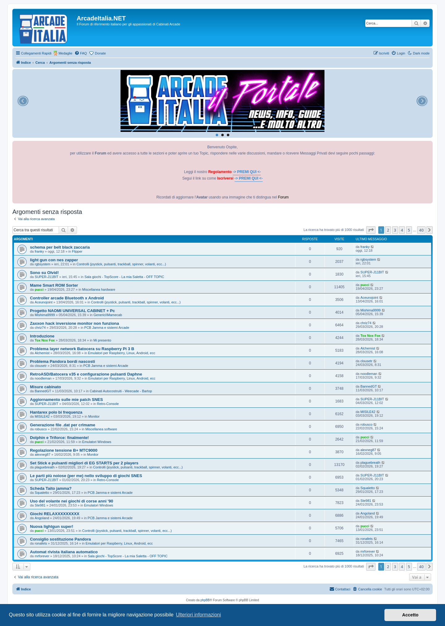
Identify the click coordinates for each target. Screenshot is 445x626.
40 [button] (421, 230)
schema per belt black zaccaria (60, 247)
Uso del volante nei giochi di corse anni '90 (71, 501)
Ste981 (40, 505)
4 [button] (402, 230)
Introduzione (42, 336)
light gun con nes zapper (54, 260)
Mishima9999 (45, 315)
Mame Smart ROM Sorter (54, 285)
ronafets (41, 543)
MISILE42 (42, 416)
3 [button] (395, 230)
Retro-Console (108, 404)
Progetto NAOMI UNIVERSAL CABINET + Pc (72, 310)
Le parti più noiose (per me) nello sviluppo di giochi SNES (86, 475)
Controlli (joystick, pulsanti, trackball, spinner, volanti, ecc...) (121, 264)
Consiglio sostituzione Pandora (60, 539)
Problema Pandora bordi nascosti (62, 361)
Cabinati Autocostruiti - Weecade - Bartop (121, 391)
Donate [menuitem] (100, 53)
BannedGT (43, 391)
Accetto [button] (410, 614)
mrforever (42, 556)
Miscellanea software (101, 429)
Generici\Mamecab (108, 315)
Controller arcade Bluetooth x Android (67, 298)
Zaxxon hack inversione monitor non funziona (74, 323)
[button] (370, 230)
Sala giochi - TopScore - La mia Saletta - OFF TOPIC (124, 277)
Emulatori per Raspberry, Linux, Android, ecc (121, 353)
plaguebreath (44, 467)
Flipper (77, 251)
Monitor (94, 416)
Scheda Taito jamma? (51, 488)
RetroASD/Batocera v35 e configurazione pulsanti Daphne (86, 374)
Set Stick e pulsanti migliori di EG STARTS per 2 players (84, 463)
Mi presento (102, 340)
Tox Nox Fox (45, 340)
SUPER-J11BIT (46, 277)
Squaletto (42, 492)
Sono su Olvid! (44, 272)
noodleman (43, 378)
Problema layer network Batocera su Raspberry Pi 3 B (82, 348)
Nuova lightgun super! (51, 526)
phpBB (205, 600)
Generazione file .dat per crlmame (62, 425)
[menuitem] (80, 53)
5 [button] (409, 230)
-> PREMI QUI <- (247, 172)
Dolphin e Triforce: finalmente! (59, 437)
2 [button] (388, 230)
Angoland (42, 518)
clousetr (41, 365)
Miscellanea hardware (98, 289)
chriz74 (40, 327)
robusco (41, 429)
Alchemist (42, 353)
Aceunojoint (44, 302)
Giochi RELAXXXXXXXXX (54, 513)
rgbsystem (42, 264)
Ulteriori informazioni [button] (198, 614)
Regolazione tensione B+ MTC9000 (63, 450)
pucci (39, 289)
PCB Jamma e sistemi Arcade (106, 327)
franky (39, 251)
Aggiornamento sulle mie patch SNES (66, 399)
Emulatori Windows (96, 442)
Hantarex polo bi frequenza (56, 412)
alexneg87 (42, 454)
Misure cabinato (45, 387)
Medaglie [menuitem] (65, 53)
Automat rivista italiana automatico (64, 552)
